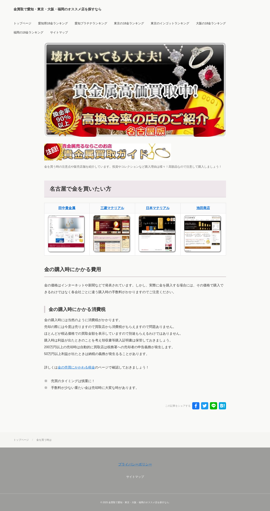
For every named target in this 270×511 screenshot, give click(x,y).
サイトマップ (135, 476)
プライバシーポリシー (135, 464)
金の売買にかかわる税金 (76, 367)
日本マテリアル (158, 208)
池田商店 (203, 208)
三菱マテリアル (112, 208)
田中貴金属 (66, 208)
